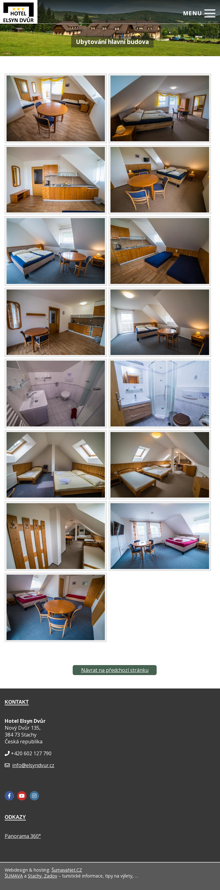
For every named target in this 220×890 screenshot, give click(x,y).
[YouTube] (22, 795)
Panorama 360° (23, 836)
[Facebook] (9, 795)
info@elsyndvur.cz (33, 765)
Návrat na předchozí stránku (115, 670)
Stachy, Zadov (42, 876)
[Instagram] (34, 795)
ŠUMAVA (14, 876)
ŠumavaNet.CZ (66, 870)
